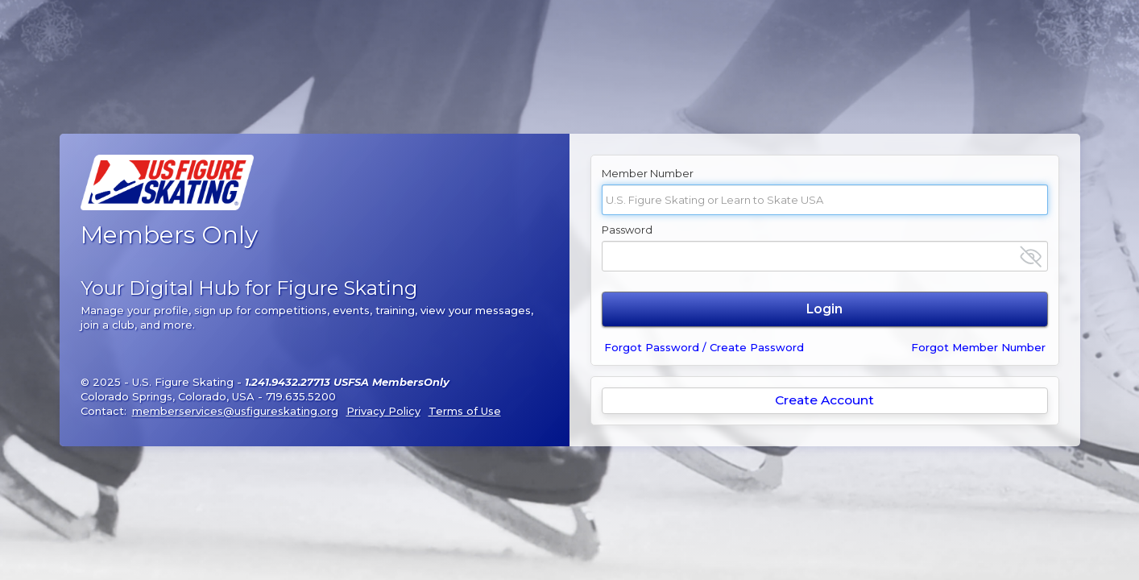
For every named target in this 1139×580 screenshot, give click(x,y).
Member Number (648, 173)
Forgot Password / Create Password (704, 347)
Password (627, 229)
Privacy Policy (383, 410)
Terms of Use (465, 410)
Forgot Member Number (978, 347)
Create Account (824, 400)
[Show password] (1031, 256)
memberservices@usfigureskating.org (235, 410)
